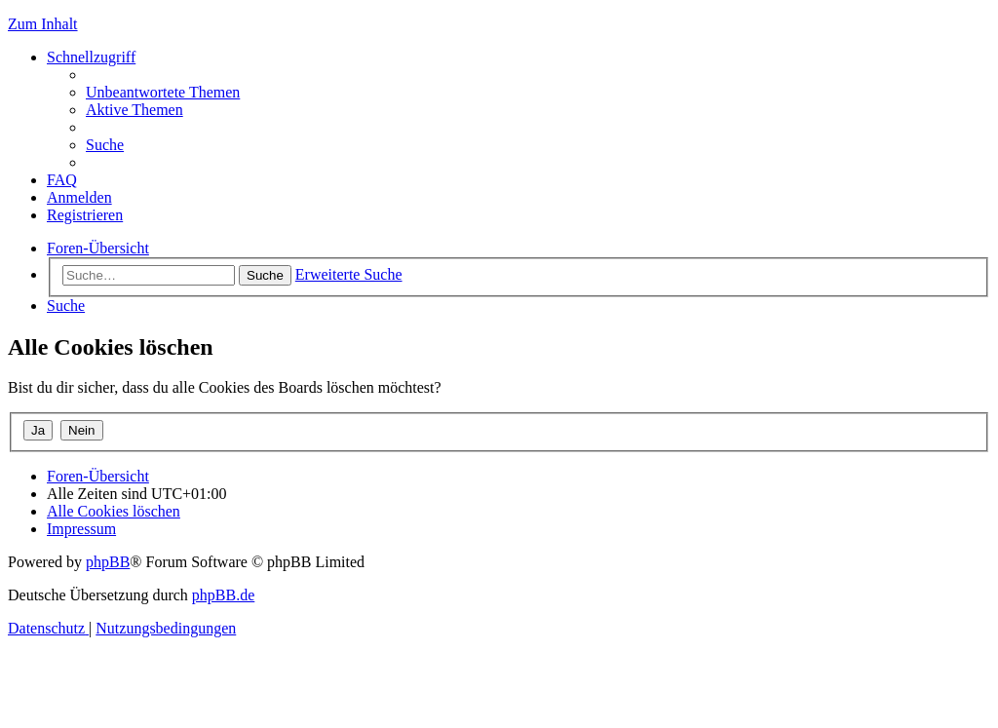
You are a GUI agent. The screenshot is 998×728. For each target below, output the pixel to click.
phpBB (108, 562)
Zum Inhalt (43, 24)
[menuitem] (163, 92)
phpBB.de (223, 595)
